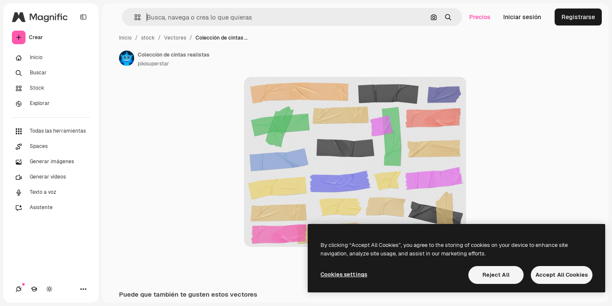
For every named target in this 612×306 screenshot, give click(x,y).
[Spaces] (51, 146)
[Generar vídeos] (51, 177)
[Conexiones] (19, 289)
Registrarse (578, 17)
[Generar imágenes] (51, 162)
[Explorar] (51, 103)
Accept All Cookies (562, 274)
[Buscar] (51, 73)
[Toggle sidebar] (83, 17)
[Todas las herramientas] (51, 131)
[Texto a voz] (51, 192)
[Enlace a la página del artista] (126, 58)
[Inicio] (51, 58)
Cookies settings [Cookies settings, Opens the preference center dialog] (343, 274)
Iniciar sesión (522, 17)
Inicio (125, 37)
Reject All (496, 274)
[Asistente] (51, 208)
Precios (479, 17)
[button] (134, 17)
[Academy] (34, 289)
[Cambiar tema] (49, 289)
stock (148, 37)
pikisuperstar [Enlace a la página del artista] (153, 63)
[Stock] (51, 88)
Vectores (175, 37)
